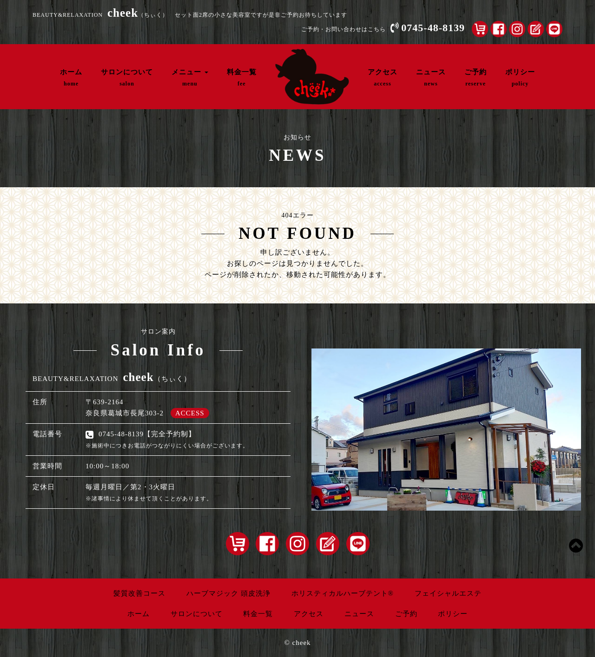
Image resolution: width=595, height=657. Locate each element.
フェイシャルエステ (448, 593)
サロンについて (127, 77)
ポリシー (520, 77)
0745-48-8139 (433, 27)
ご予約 (475, 77)
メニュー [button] (190, 77)
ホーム (71, 77)
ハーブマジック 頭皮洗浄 (228, 593)
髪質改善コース (139, 593)
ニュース (431, 77)
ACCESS (190, 413)
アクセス (382, 77)
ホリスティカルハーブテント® (342, 593)
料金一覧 (242, 77)
